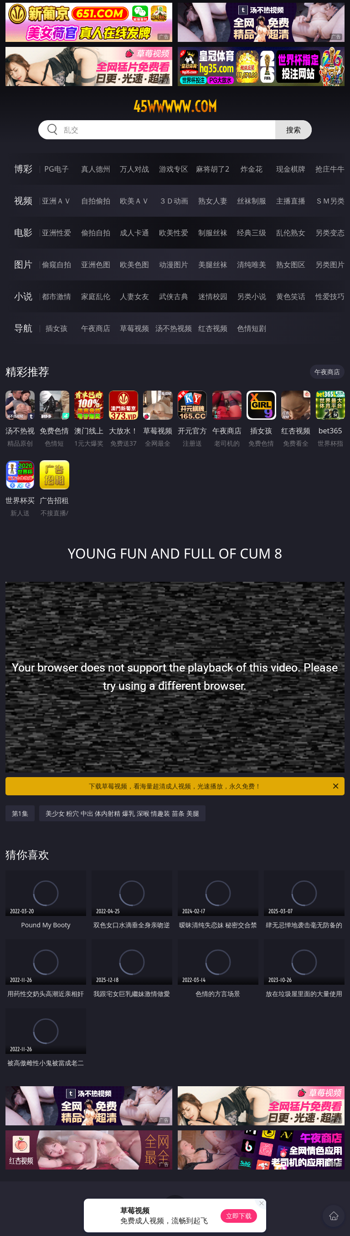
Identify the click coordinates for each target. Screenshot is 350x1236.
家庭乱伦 (95, 296)
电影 (23, 232)
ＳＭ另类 (330, 201)
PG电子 (56, 169)
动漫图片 (173, 264)
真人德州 (95, 169)
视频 (23, 200)
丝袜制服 (251, 201)
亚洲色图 (95, 264)
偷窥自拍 (56, 264)
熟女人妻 (212, 201)
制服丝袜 (212, 233)
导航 (23, 328)
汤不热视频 (173, 328)
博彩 (23, 169)
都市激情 (56, 296)
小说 (23, 296)
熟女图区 (290, 264)
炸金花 (251, 169)
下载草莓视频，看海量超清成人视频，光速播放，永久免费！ (214, 786)
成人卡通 (134, 233)
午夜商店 (95, 328)
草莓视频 (134, 328)
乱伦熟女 (290, 233)
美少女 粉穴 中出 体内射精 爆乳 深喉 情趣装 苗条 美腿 (122, 813)
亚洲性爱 (56, 233)
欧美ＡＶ (134, 201)
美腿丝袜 (212, 264)
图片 (23, 264)
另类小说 (251, 296)
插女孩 (56, 328)
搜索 (293, 130)
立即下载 (239, 1215)
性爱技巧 (330, 296)
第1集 (20, 813)
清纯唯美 (251, 264)
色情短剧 (251, 328)
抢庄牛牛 (330, 169)
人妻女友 (134, 296)
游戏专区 (173, 169)
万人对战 (134, 169)
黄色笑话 (290, 296)
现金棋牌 (290, 169)
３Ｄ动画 (173, 201)
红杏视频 (212, 328)
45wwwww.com (175, 106)
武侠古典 (173, 296)
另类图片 (330, 264)
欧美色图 (134, 264)
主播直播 (290, 201)
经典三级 (251, 233)
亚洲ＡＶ (56, 201)
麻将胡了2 (212, 169)
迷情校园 (212, 296)
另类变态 (330, 233)
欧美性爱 (173, 233)
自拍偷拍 (95, 201)
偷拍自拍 (95, 233)
